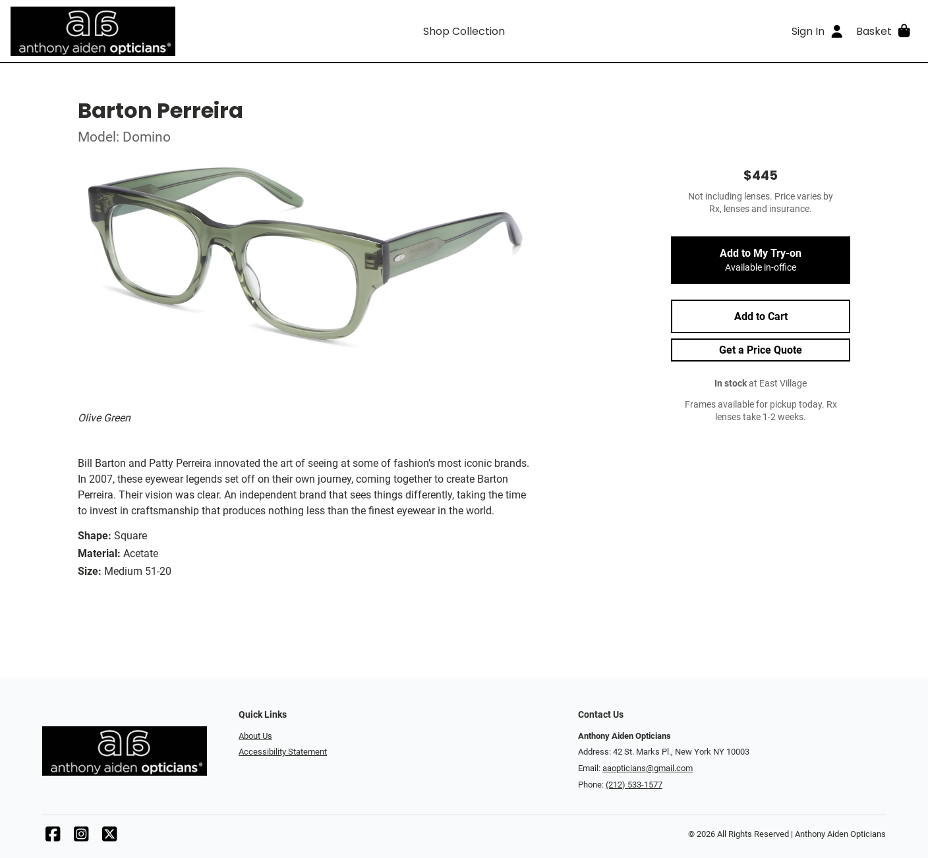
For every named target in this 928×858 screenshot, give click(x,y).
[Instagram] (81, 837)
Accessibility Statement (283, 752)
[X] (109, 837)
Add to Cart (761, 316)
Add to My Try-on (760, 260)
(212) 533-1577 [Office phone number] (634, 785)
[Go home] (124, 31)
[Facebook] (52, 837)
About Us (255, 736)
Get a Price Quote (760, 350)
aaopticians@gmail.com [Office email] (647, 768)
